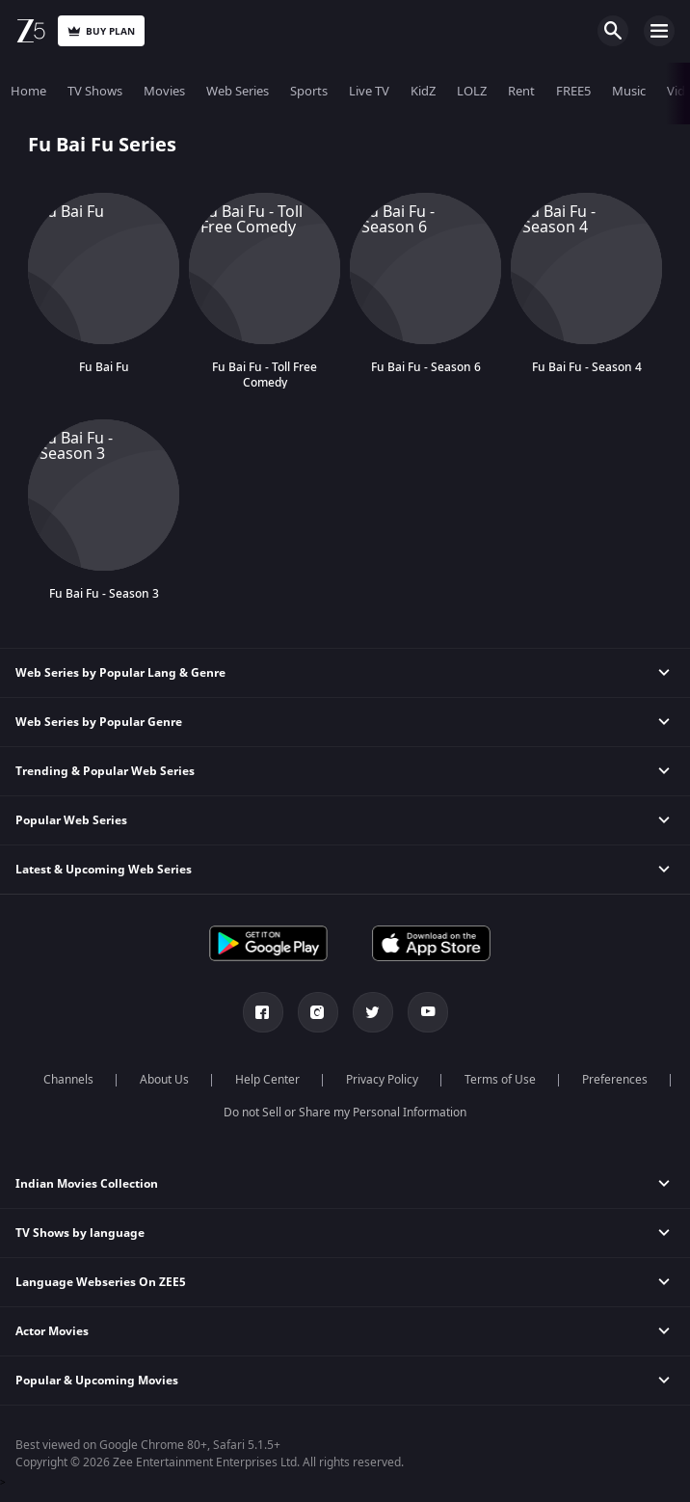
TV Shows (94, 91)
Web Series (237, 91)
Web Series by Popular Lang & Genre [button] (120, 673)
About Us (164, 1079)
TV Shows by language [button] (80, 1233)
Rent (521, 91)
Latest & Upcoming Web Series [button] (103, 869)
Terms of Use (500, 1079)
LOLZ (472, 91)
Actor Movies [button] (52, 1331)
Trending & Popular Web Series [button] (105, 771)
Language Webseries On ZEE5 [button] (100, 1282)
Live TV (369, 91)
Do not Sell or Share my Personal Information (345, 1112)
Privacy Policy (382, 1079)
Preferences (615, 1079)
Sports (309, 91)
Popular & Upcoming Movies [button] (96, 1380)
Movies (164, 91)
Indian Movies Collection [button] (86, 1184)
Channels (68, 1079)
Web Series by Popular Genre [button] (98, 722)
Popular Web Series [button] (71, 820)
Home (28, 91)
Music (629, 91)
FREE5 (573, 91)
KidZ (423, 91)
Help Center (267, 1079)
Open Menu (659, 30)
